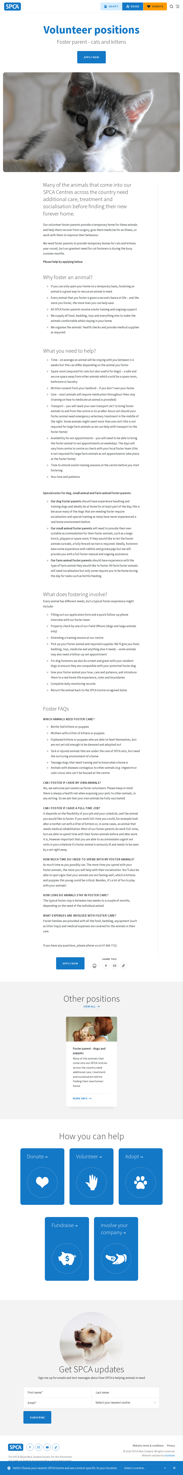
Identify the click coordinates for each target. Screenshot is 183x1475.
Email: (32, 1403)
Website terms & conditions (148, 1445)
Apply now (91, 57)
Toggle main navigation (177, 6)
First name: (35, 1392)
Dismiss (174, 1468)
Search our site (171, 6)
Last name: (102, 1392)
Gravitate (170, 1455)
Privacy (171, 1445)
